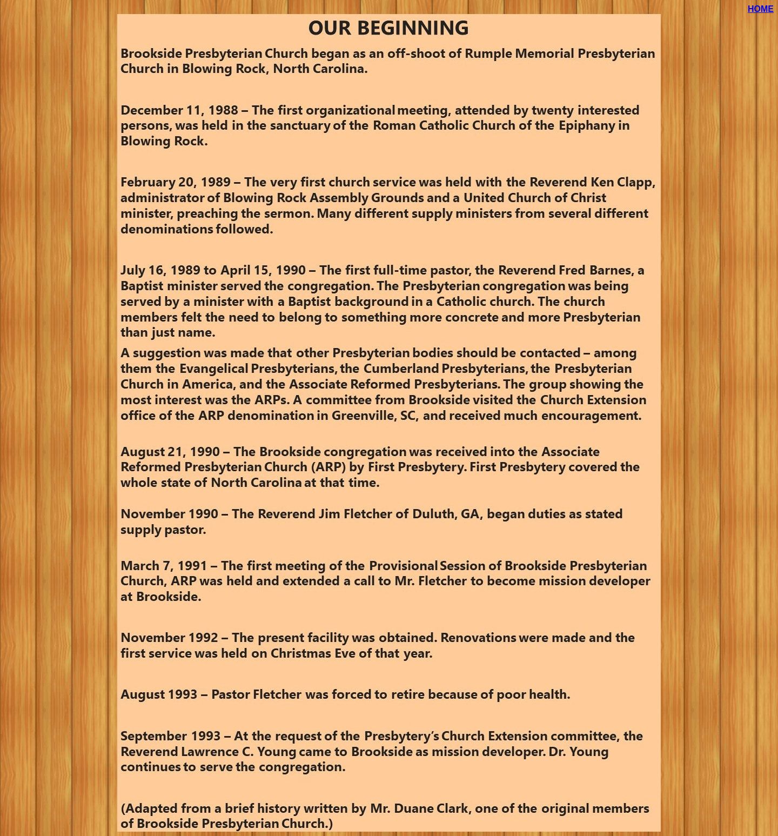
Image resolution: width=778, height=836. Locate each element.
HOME (761, 9)
